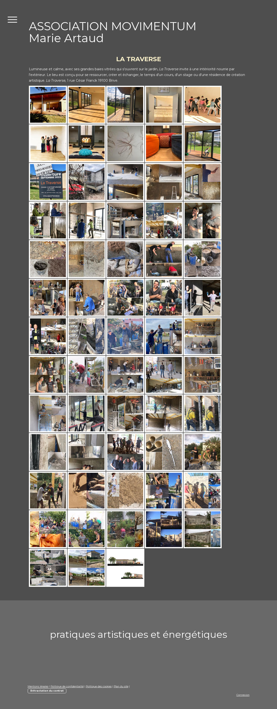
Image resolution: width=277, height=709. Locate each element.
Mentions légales (38, 686)
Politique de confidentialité (67, 686)
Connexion (243, 695)
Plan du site (121, 686)
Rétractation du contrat (47, 690)
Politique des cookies (99, 686)
